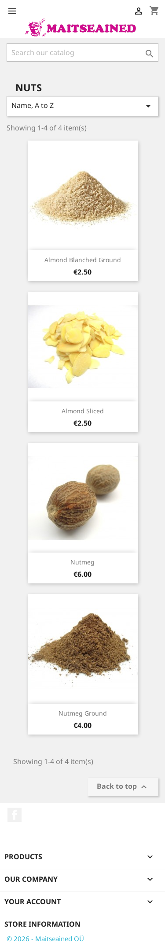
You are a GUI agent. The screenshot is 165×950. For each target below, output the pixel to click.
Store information (42, 924)
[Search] (82, 52)
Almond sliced (83, 411)
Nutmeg (82, 562)
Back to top (123, 787)
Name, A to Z (82, 105)
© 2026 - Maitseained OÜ (45, 938)
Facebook (14, 815)
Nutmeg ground (83, 713)
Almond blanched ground (82, 260)
